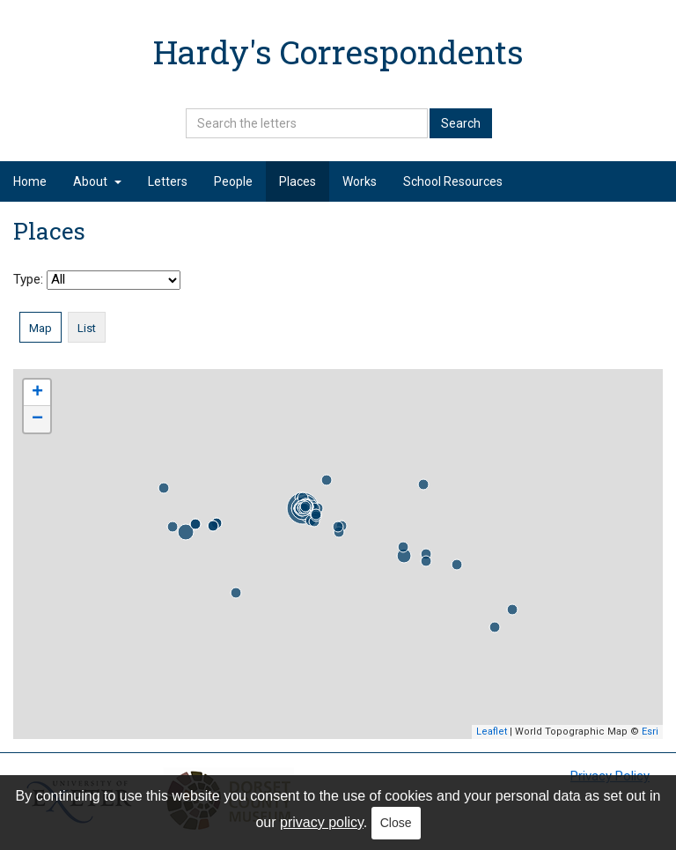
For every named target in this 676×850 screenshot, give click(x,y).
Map (40, 328)
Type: (96, 280)
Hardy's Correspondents (338, 51)
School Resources (453, 181)
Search (461, 123)
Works (359, 181)
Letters (167, 181)
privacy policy (322, 822)
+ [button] (37, 393)
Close (396, 823)
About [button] (97, 181)
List (86, 328)
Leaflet (491, 731)
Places (297, 181)
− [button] (37, 419)
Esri (650, 731)
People (233, 181)
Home (30, 181)
